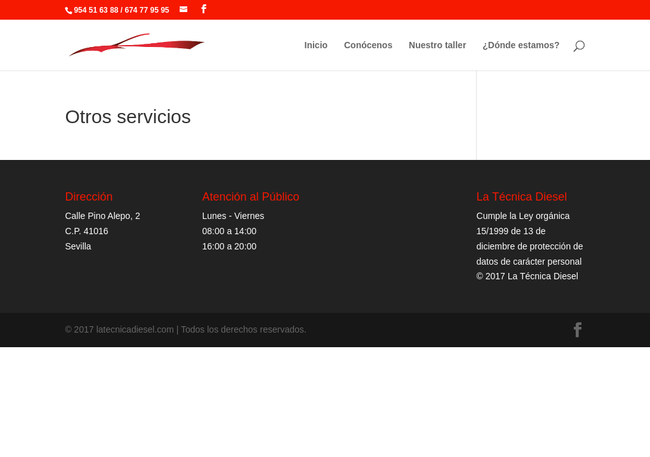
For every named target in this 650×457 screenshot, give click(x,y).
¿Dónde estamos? (520, 45)
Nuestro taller (437, 45)
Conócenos (368, 45)
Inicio (316, 45)
